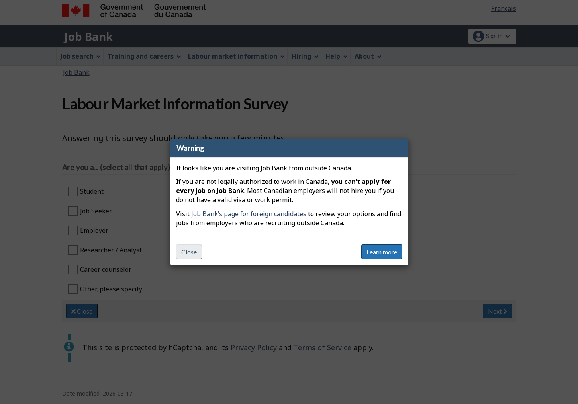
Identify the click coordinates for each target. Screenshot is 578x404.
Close (189, 252)
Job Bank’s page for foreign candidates (248, 213)
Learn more (381, 252)
